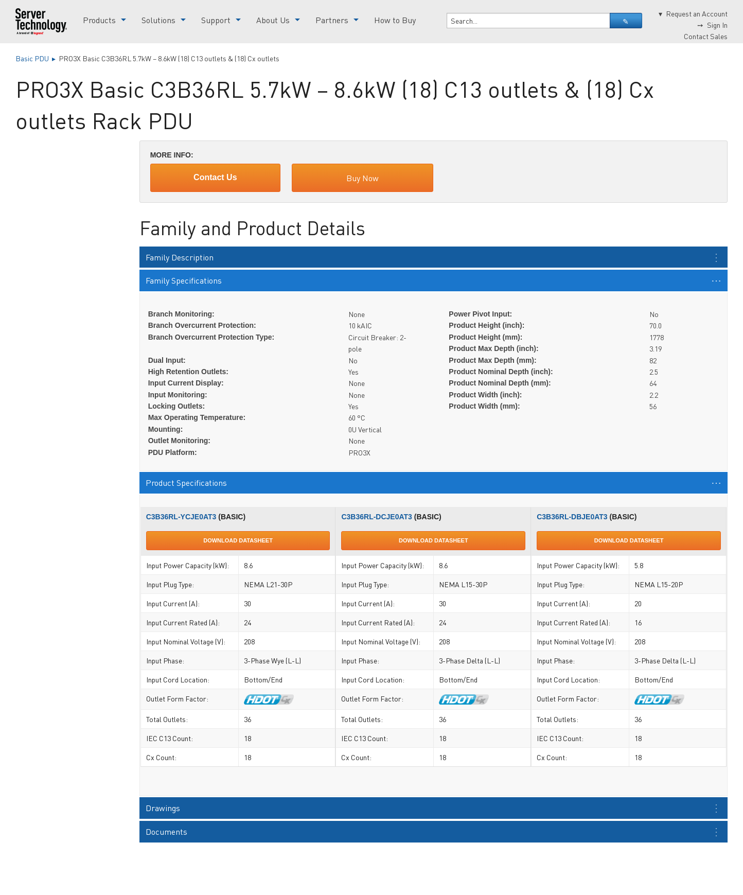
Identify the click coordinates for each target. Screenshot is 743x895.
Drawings (163, 807)
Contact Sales (706, 36)
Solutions (158, 19)
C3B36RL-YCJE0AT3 (181, 517)
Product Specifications (186, 482)
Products (99, 19)
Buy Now (362, 177)
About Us (273, 19)
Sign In (717, 24)
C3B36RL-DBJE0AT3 (572, 517)
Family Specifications (184, 280)
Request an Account (697, 13)
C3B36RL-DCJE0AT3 (376, 517)
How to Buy (395, 19)
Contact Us (215, 177)
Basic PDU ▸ (37, 58)
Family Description (180, 257)
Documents (166, 831)
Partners (331, 19)
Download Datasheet (238, 540)
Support (216, 19)
